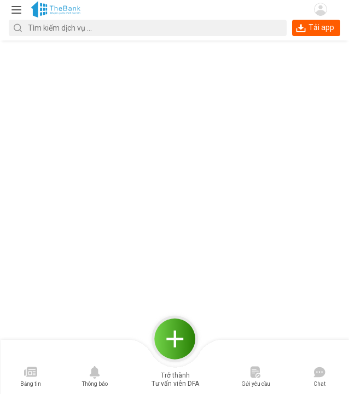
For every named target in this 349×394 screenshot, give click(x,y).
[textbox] (148, 28)
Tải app (315, 27)
